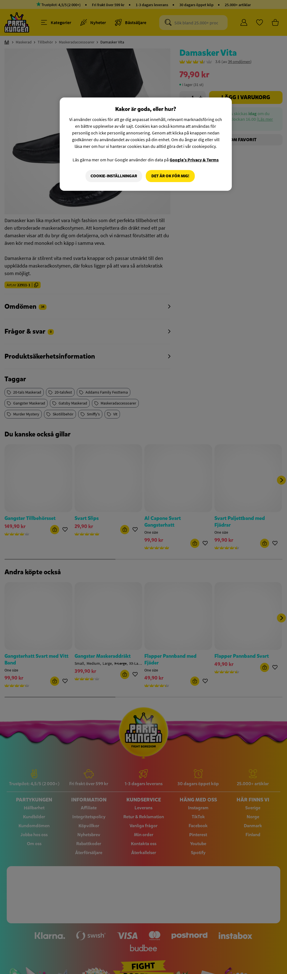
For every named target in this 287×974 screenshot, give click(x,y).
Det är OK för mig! (170, 176)
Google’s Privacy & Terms (194, 159)
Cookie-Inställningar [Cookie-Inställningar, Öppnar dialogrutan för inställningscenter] (113, 176)
